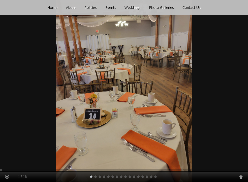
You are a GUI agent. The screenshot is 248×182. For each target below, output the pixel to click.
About (71, 7)
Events (110, 7)
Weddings (132, 7)
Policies (90, 7)
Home (52, 7)
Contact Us (191, 7)
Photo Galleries (161, 7)
